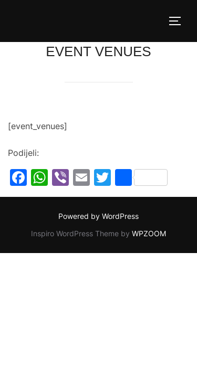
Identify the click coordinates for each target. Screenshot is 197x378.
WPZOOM (149, 233)
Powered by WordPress (98, 216)
